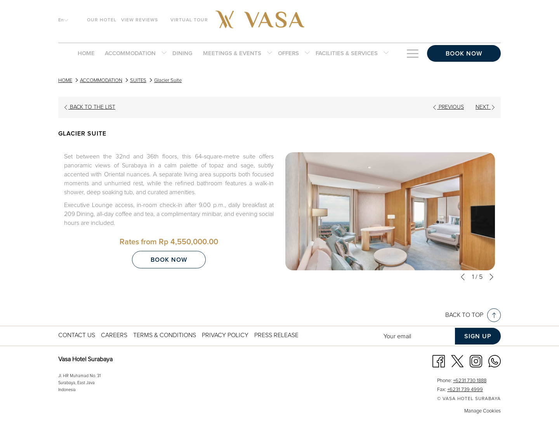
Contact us (76, 335)
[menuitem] (86, 53)
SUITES (138, 80)
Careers (114, 335)
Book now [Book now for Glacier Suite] (169, 260)
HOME (65, 80)
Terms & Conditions (164, 335)
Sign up (477, 336)
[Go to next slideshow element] (491, 276)
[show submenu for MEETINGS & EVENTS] (269, 53)
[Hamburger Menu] (412, 53)
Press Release (276, 335)
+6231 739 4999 (465, 389)
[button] (390, 211)
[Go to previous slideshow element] (462, 276)
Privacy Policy (225, 335)
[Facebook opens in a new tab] (438, 361)
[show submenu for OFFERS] (307, 53)
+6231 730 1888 (469, 380)
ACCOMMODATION (101, 80)
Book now (464, 53)
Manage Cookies (482, 411)
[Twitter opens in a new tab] (457, 361)
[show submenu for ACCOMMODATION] (164, 53)
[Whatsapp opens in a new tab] (494, 361)
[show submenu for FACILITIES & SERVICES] (386, 53)
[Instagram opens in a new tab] (476, 361)
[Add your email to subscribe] (417, 336)
